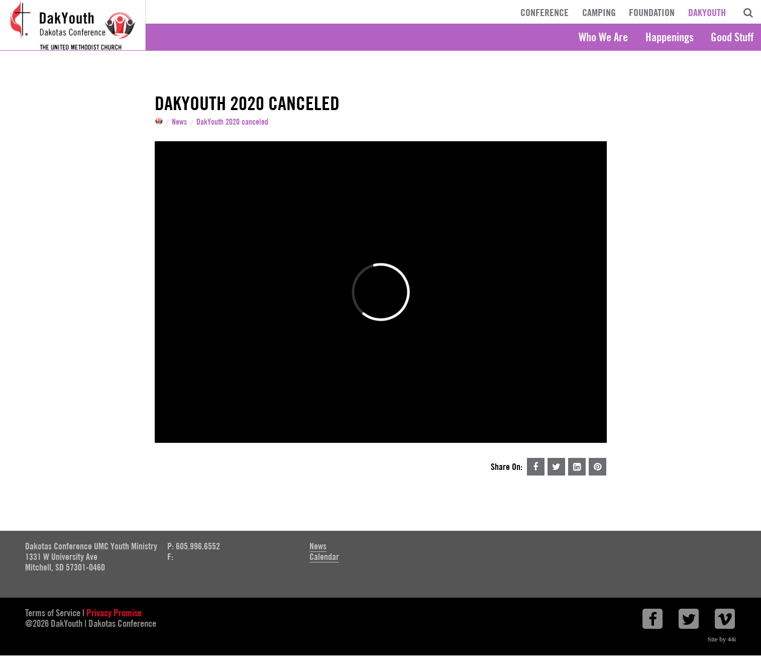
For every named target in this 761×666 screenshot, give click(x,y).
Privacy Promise (114, 612)
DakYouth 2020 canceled (232, 122)
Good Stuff (732, 37)
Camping (599, 13)
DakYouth (707, 13)
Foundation (652, 13)
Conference (544, 13)
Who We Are (603, 37)
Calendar (324, 556)
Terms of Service (52, 612)
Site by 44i (722, 639)
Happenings (669, 37)
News (179, 122)
